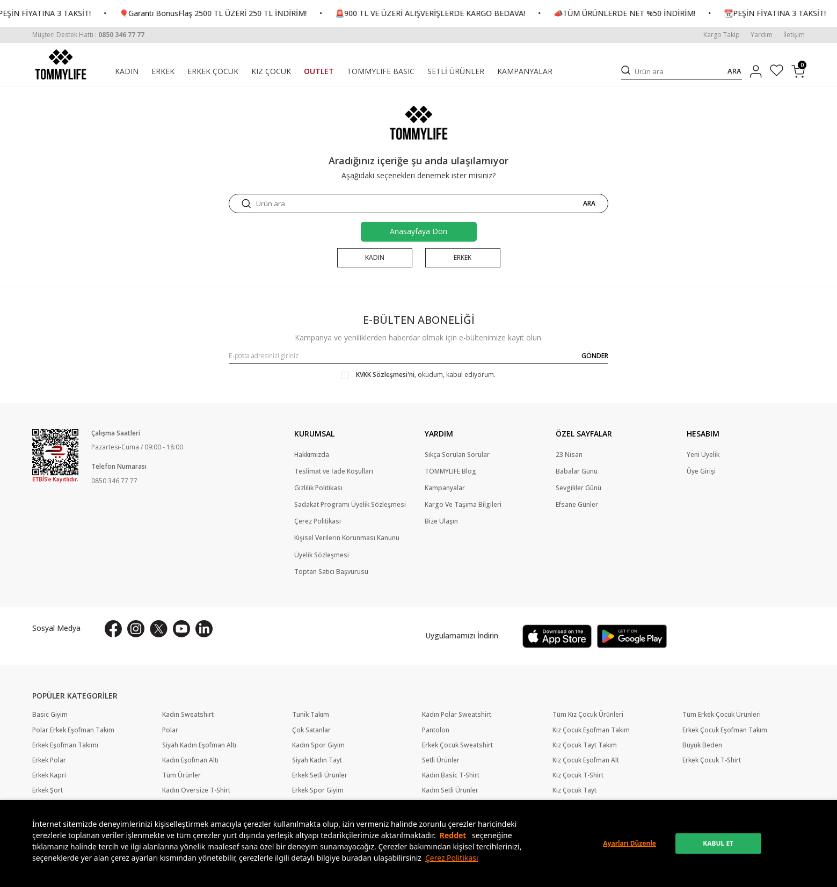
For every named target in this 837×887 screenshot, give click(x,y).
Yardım (762, 35)
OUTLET (319, 71)
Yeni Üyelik (703, 454)
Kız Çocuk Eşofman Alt (585, 760)
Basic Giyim (50, 714)
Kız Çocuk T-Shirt (577, 775)
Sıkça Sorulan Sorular (457, 454)
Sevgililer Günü (578, 488)
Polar (170, 730)
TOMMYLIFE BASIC (380, 71)
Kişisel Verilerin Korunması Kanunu (346, 538)
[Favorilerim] (776, 71)
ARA (734, 71)
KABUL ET (718, 843)
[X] (159, 628)
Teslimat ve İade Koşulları (333, 471)
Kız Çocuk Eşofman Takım (591, 730)
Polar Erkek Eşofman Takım (73, 730)
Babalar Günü (577, 471)
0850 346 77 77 (114, 480)
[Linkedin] (204, 628)
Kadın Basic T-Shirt (450, 775)
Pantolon (435, 730)
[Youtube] (181, 628)
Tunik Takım (310, 714)
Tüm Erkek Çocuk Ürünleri (721, 714)
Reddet (453, 835)
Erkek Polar (49, 760)
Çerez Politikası (451, 858)
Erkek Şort (47, 790)
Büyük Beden (702, 745)
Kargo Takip (721, 35)
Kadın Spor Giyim (318, 745)
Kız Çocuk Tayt (574, 790)
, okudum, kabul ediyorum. (418, 374)
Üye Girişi (701, 471)
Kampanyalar (445, 488)
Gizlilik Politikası (318, 488)
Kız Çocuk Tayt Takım (584, 745)
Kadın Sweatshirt (188, 714)
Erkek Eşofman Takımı (65, 745)
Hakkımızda (311, 454)
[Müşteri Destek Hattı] (88, 34)
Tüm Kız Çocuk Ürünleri (587, 714)
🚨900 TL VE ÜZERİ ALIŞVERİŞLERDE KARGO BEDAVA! (465, 13)
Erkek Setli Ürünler (319, 775)
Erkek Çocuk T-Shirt (711, 760)
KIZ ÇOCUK (271, 71)
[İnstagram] (135, 628)
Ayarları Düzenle (629, 843)
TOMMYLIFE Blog (450, 471)
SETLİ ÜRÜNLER (455, 71)
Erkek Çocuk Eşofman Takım (724, 730)
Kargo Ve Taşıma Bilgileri (463, 504)
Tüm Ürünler (181, 775)
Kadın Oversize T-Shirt (196, 790)
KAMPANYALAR (524, 71)
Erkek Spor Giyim (318, 790)
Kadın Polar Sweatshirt (456, 714)
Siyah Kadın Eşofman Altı (199, 745)
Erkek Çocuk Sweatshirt (457, 745)
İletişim (794, 35)
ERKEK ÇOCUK (212, 71)
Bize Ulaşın (441, 521)
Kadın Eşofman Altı (190, 760)
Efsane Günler (577, 504)
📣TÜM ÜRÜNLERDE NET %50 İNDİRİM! (659, 13)
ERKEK (162, 71)
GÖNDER (594, 355)
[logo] (60, 64)
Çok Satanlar (311, 730)
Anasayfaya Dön (418, 231)
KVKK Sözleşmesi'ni (385, 374)
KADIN (127, 71)
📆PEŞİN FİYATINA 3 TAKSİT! (75, 13)
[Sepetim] (798, 71)
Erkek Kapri (49, 775)
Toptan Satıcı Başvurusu (331, 572)
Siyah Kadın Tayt (317, 760)
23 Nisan (569, 454)
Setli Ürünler (441, 760)
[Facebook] (113, 628)
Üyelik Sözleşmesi (321, 555)
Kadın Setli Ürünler (450, 790)
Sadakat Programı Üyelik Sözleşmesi (350, 504)
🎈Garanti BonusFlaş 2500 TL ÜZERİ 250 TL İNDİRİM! (247, 13)
